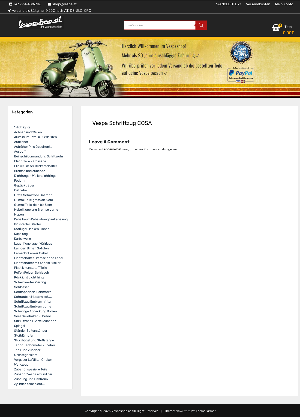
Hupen (19, 214)
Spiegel (19, 326)
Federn (19, 181)
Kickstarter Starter (27, 224)
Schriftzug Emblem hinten (33, 302)
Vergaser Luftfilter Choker (33, 360)
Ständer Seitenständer (30, 331)
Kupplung (21, 234)
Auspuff (20, 152)
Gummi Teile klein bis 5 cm (33, 205)
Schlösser (21, 287)
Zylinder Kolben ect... (29, 384)
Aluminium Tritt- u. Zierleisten (35, 137)
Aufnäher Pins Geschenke (33, 147)
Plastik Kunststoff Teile (30, 268)
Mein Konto (284, 4)
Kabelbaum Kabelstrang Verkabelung (41, 219)
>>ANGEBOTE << (228, 4)
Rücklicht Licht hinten (30, 277)
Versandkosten (258, 4)
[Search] (201, 25)
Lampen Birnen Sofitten (31, 248)
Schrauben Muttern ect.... (33, 297)
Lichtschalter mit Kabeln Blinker (37, 263)
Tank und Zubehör (27, 350)
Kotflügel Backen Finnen (31, 229)
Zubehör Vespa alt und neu (33, 374)
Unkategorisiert (25, 355)
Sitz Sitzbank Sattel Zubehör (35, 321)
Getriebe (20, 190)
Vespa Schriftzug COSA (122, 123)
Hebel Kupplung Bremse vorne (36, 210)
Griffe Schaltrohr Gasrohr (33, 195)
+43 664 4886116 (25, 4)
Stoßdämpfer (23, 335)
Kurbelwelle (22, 239)
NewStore (183, 411)
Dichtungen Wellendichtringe (35, 176)
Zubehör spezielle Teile (30, 369)
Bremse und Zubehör (29, 171)
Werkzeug (21, 365)
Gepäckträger (24, 185)
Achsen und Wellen (28, 132)
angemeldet (112, 149)
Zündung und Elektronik (31, 379)
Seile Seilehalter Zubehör (32, 316)
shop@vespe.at (62, 4)
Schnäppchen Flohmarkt (32, 292)
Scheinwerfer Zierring (30, 282)
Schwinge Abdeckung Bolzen (35, 311)
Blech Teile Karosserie (30, 161)
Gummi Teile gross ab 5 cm (33, 200)
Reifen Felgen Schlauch (31, 273)
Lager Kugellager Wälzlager (34, 243)
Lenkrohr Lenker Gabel (31, 253)
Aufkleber (21, 142)
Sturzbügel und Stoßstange (34, 340)
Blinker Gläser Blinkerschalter (35, 166)
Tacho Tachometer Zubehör (34, 345)
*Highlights (22, 127)
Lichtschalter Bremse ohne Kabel (38, 258)
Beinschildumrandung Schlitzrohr (38, 156)
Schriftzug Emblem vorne (32, 306)
